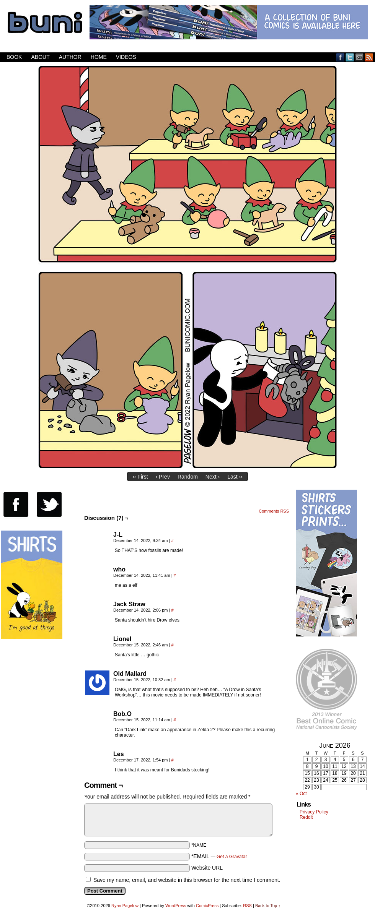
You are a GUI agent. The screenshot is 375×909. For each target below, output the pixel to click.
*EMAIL (219, 856)
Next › (212, 477)
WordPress (175, 905)
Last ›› (235, 477)
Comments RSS (274, 511)
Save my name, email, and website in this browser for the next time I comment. (186, 880)
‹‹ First (140, 477)
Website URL (207, 868)
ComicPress (207, 905)
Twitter (350, 57)
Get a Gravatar (232, 856)
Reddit (306, 817)
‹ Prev (163, 477)
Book (14, 57)
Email (359, 57)
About (40, 57)
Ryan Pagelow (125, 905)
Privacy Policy (314, 812)
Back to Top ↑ (267, 905)
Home (99, 57)
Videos (126, 57)
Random (188, 477)
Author (70, 57)
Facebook (340, 57)
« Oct (301, 793)
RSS (369, 57)
